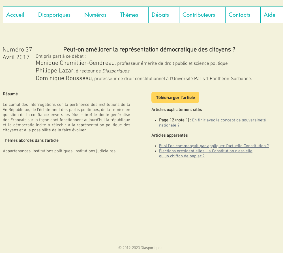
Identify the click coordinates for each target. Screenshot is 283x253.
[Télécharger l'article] (175, 97)
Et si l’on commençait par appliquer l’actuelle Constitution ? (214, 146)
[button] (58, 15)
